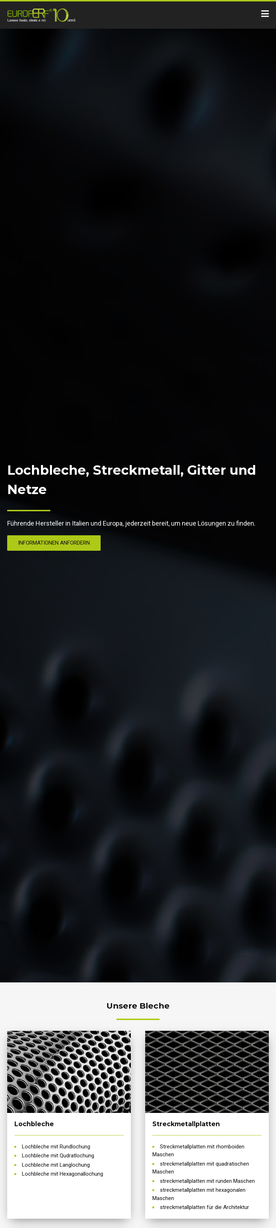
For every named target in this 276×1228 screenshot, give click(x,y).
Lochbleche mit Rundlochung (56, 1146)
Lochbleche (34, 1124)
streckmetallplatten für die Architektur (204, 1207)
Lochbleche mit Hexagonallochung (62, 1174)
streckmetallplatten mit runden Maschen (207, 1181)
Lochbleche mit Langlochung (56, 1165)
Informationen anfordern (54, 543)
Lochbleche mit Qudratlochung (58, 1155)
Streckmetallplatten (186, 1124)
